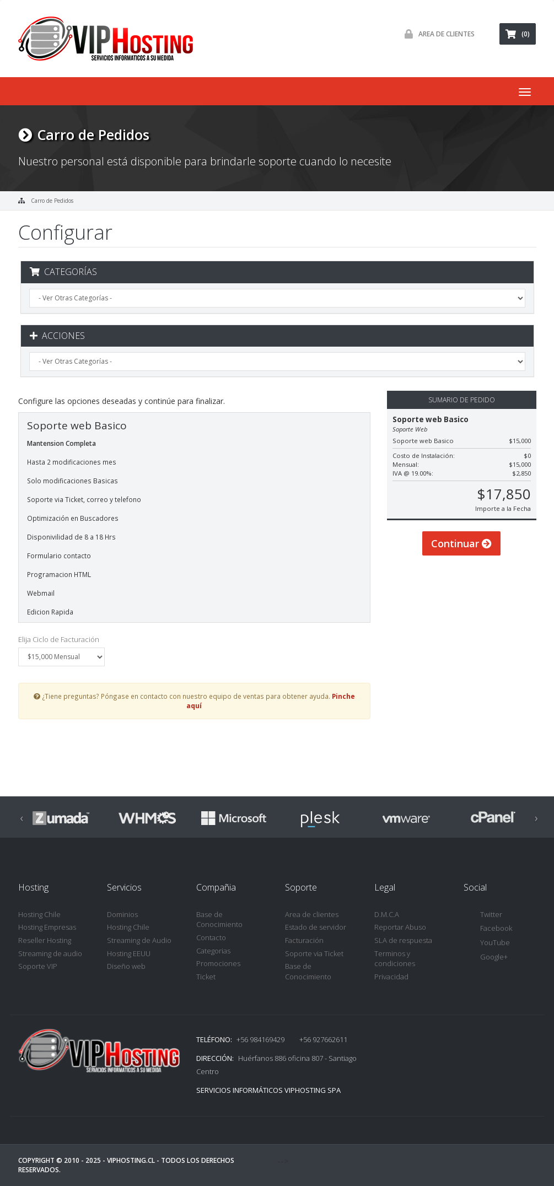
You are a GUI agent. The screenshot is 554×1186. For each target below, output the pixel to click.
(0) (517, 34)
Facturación (304, 940)
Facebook (488, 929)
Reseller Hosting (44, 940)
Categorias (213, 951)
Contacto (211, 937)
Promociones (218, 963)
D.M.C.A (386, 914)
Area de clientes (311, 914)
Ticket (206, 977)
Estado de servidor (315, 927)
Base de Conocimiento (219, 919)
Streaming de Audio (139, 940)
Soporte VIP (37, 966)
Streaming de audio (50, 953)
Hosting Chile (39, 914)
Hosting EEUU (128, 953)
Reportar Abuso (400, 927)
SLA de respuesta (403, 940)
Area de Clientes (437, 34)
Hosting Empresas (47, 927)
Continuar (461, 555)
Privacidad (391, 977)
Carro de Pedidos (52, 200)
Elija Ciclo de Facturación (58, 639)
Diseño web (126, 966)
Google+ (486, 957)
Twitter (483, 915)
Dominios (122, 914)
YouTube (487, 943)
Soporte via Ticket (314, 953)
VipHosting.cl (131, 1160)
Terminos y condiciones (394, 958)
